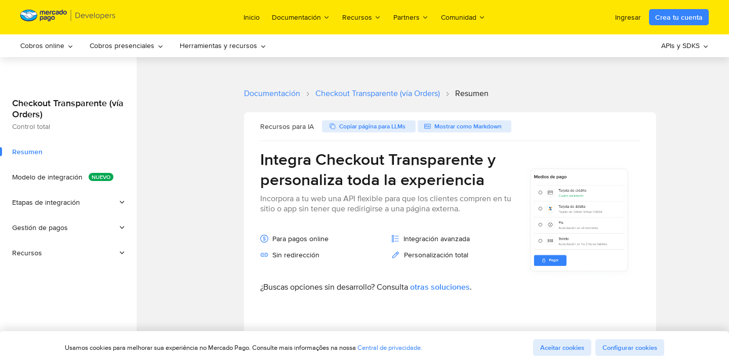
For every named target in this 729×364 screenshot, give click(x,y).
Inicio (252, 17)
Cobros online (46, 45)
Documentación (272, 93)
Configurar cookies (629, 347)
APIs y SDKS (685, 45)
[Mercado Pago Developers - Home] (68, 17)
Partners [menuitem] (411, 17)
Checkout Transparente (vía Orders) (377, 93)
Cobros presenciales (127, 45)
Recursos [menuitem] (361, 17)
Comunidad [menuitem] (463, 17)
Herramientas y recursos (223, 45)
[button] (68, 202)
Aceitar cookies (562, 347)
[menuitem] (46, 45)
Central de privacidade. (389, 347)
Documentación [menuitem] (301, 17)
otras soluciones (440, 287)
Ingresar (628, 17)
